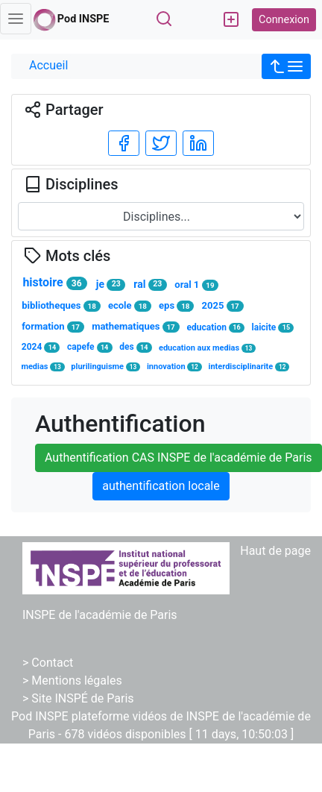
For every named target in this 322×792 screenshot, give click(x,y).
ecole (129, 306)
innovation (174, 366)
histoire (54, 282)
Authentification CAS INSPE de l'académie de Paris (178, 457)
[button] (286, 66)
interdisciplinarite (249, 366)
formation (53, 327)
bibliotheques (61, 306)
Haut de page (275, 551)
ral (149, 284)
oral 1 (196, 285)
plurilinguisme (105, 366)
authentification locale (160, 486)
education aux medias (207, 348)
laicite (273, 327)
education (215, 327)
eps (176, 306)
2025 (223, 306)
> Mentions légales (72, 680)
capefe (90, 347)
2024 (41, 347)
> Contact (47, 663)
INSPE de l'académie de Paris (99, 615)
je (110, 284)
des (135, 347)
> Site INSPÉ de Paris (78, 698)
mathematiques (135, 327)
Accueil (48, 65)
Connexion (284, 19)
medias (42, 366)
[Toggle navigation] (15, 18)
